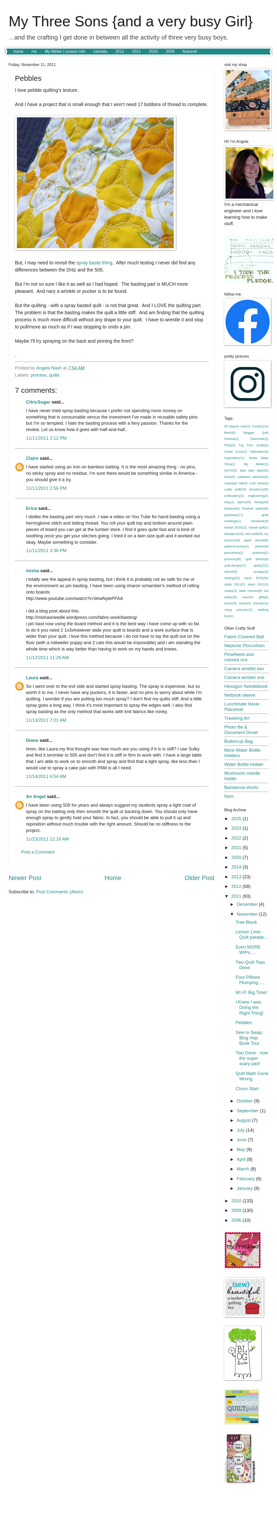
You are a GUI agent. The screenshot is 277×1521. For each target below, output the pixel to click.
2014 (236, 866)
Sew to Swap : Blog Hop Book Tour (250, 1038)
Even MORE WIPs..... (248, 949)
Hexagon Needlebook (246, 686)
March (244, 1168)
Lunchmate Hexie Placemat (241, 706)
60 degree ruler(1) (237, 426)
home (18, 51)
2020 (236, 857)
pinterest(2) (260, 553)
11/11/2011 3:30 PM (46, 550)
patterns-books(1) (236, 546)
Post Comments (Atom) (59, 891)
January (245, 1188)
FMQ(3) (229, 445)
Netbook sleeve (239, 695)
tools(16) (230, 603)
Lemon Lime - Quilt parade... (252, 934)
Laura (32, 677)
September (248, 1110)
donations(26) (258, 489)
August (244, 1120)
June (242, 1139)
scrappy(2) (260, 571)
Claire (32, 458)
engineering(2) (258, 496)
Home (112, 877)
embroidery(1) (234, 496)
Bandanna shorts (241, 787)
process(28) (232, 559)
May (242, 1149)
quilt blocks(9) (257, 559)
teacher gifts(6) (255, 597)
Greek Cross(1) (235, 451)
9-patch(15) (260, 426)
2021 (236, 847)
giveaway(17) (233, 515)
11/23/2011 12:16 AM (47, 839)
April (242, 1159)
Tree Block (246, 922)
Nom (229, 796)
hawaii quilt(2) (258, 527)
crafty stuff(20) (235, 489)
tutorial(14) (260, 603)
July (241, 1130)
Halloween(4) (259, 451)
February (246, 1178)
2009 (170, 51)
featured (190, 51)
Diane (32, 740)
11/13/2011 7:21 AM (46, 720)
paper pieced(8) (256, 540)
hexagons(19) (234, 534)
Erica (31, 508)
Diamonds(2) (259, 439)
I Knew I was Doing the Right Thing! (250, 1007)
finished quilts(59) (255, 508)
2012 (119, 51)
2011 (136, 51)
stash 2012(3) (258, 584)
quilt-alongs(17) (235, 565)
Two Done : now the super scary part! (252, 1058)
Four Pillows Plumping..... (250, 980)
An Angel (36, 796)
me (34, 51)
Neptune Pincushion (244, 645)
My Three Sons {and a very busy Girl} (131, 21)
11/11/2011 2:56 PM (46, 488)
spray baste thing (94, 262)
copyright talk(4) (236, 483)
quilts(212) (261, 565)
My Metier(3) (256, 464)
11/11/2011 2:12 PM (46, 438)
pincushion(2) (233, 553)
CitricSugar (38, 402)
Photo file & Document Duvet (241, 729)
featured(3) (232, 508)
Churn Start (247, 1088)
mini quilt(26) (254, 534)
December (248, 904)
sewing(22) (232, 578)
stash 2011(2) (234, 584)
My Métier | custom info (65, 51)
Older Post (199, 877)
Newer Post (25, 877)
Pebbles (244, 1022)
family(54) (261, 502)
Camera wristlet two (244, 668)
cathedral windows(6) (253, 477)
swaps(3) (230, 591)
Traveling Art (237, 718)
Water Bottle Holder (244, 764)
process (38, 375)
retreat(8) (230, 571)
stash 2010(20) (256, 578)
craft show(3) (259, 483)
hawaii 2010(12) (235, 527)
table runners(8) (250, 591)
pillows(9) (261, 546)
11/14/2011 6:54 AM (46, 776)
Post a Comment (38, 852)
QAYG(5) (230, 470)
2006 (236, 1220)
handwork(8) (259, 521)
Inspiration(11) (234, 458)
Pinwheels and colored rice (239, 657)
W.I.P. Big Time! (251, 992)
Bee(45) (230, 433)
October (245, 1100)
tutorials (100, 51)
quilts (54, 375)
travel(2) (245, 603)
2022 (236, 838)
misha (32, 570)
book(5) (229, 477)
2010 (153, 51)
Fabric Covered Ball (244, 636)
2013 (236, 876)
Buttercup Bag (238, 741)
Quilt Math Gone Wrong (252, 1076)
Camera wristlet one (244, 677)
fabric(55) (244, 502)
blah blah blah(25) (254, 470)
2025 (236, 818)
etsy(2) (229, 502)
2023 (236, 828)
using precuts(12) (238, 609)
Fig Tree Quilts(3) (253, 445)
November (248, 914)
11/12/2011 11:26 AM (47, 657)
